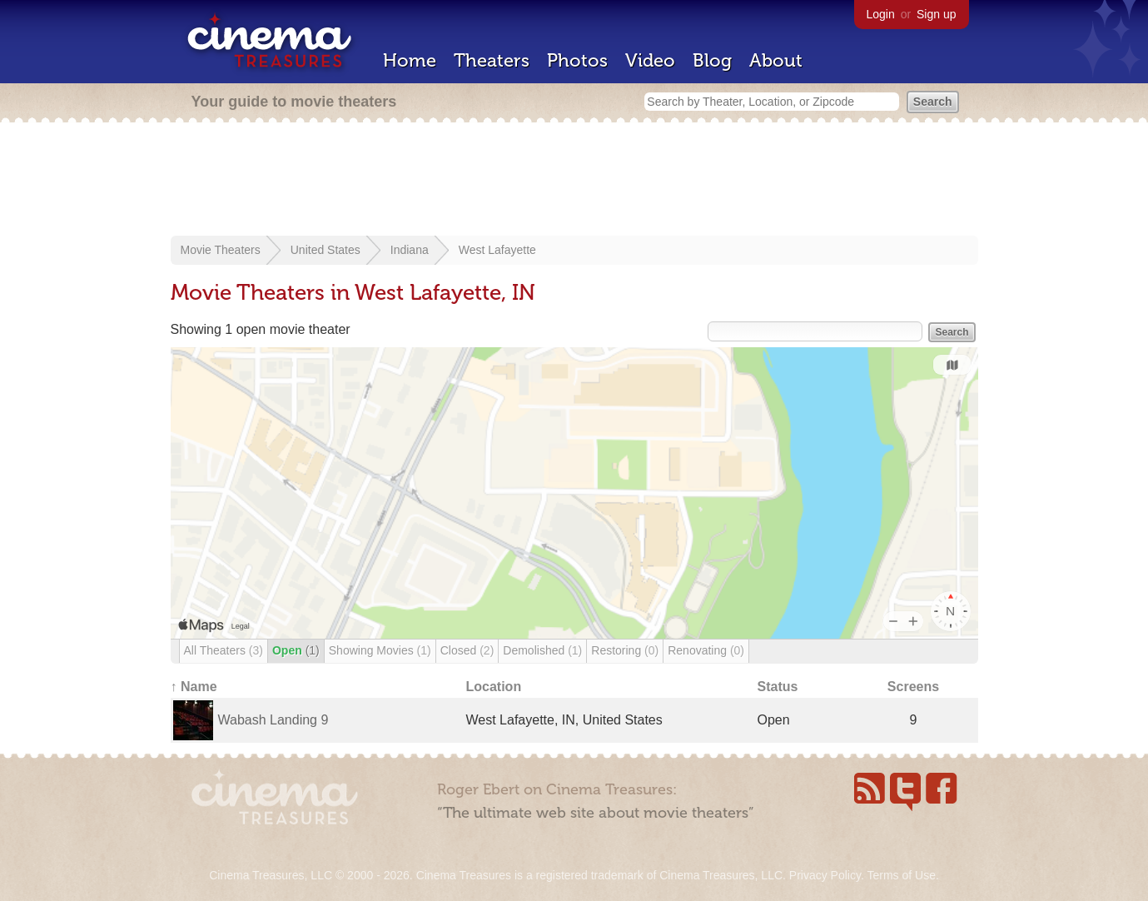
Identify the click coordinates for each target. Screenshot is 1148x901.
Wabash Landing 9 (273, 720)
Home (409, 60)
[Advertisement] (574, 180)
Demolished (542, 650)
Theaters (491, 60)
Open (296, 650)
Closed (467, 650)
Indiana (409, 249)
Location (494, 686)
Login (881, 14)
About (776, 60)
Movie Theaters (221, 249)
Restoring (624, 650)
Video (650, 60)
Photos (577, 60)
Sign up (936, 14)
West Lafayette (497, 249)
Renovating (706, 650)
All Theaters (223, 650)
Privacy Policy (825, 875)
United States (325, 249)
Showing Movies (380, 650)
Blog (712, 60)
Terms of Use (901, 875)
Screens (913, 686)
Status (778, 686)
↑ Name (194, 686)
